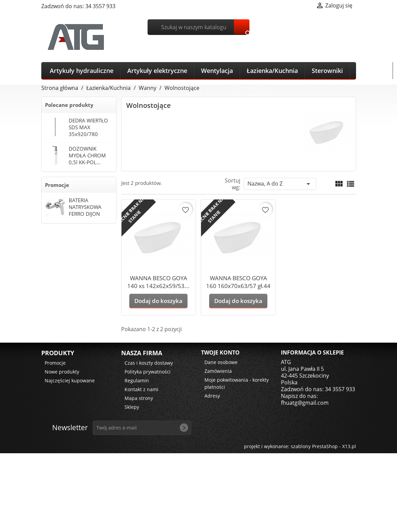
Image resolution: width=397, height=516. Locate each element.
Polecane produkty (69, 104)
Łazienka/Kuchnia (272, 70)
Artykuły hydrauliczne (81, 70)
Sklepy (132, 407)
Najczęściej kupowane (70, 380)
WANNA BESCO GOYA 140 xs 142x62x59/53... (158, 282)
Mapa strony (139, 398)
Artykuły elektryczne (157, 70)
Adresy (212, 396)
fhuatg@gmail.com (305, 402)
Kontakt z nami (141, 389)
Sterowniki (327, 70)
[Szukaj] (198, 27)
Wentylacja (217, 70)
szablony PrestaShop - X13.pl (323, 446)
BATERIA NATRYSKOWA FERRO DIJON (85, 207)
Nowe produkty (62, 371)
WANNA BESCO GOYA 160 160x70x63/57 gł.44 (238, 282)
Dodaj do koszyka (158, 301)
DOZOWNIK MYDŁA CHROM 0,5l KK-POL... (87, 155)
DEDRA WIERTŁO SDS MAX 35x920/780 (88, 127)
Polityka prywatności (148, 371)
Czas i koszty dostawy (149, 363)
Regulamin (137, 380)
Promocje (57, 184)
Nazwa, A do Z (279, 184)
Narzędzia (371, 70)
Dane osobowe (221, 362)
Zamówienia (218, 371)
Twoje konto (220, 352)
